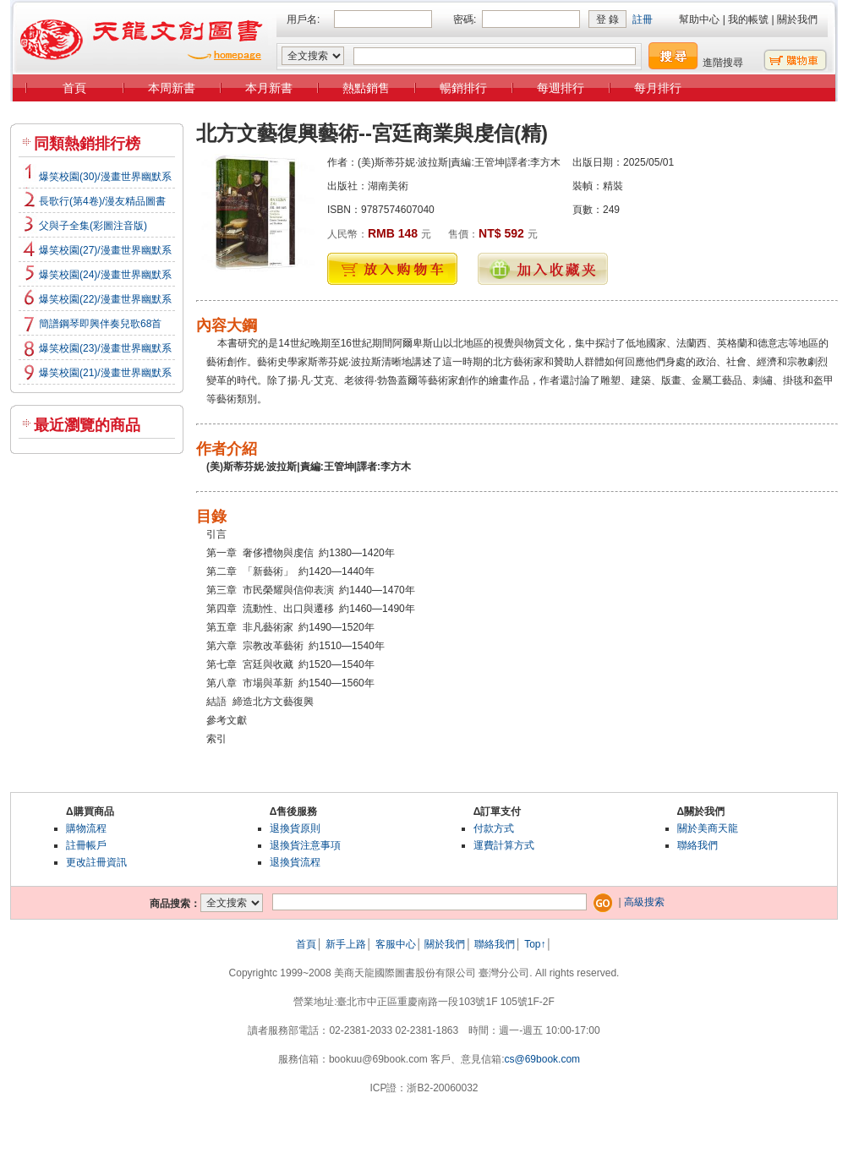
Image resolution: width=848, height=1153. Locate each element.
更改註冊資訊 (96, 862)
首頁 (74, 88)
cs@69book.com (543, 1059)
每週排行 (560, 88)
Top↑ (534, 944)
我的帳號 (748, 19)
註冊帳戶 (86, 845)
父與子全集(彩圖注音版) (93, 226)
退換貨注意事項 (305, 845)
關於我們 (797, 19)
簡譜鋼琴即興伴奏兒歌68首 (100, 324)
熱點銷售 (366, 88)
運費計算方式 (503, 845)
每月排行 (657, 88)
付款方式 (493, 828)
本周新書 (171, 88)
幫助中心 (699, 19)
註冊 (642, 19)
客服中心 (395, 944)
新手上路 (346, 944)
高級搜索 (644, 902)
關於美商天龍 (707, 828)
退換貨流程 (295, 862)
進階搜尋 (723, 62)
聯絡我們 (697, 845)
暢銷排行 (463, 88)
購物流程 (86, 828)
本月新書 (269, 88)
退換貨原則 (295, 828)
